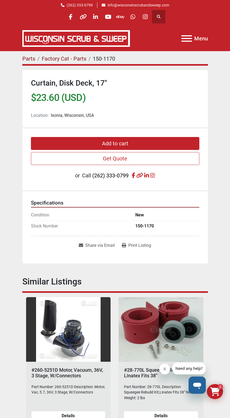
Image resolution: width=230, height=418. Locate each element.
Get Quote (115, 158)
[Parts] (28, 58)
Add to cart (115, 143)
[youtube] (108, 16)
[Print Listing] (136, 245)
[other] (80, 16)
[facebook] (67, 16)
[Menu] (186, 38)
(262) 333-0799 (80, 5)
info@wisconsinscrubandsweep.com (138, 5)
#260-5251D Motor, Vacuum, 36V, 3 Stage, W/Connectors (67, 373)
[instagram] (149, 16)
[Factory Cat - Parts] (64, 58)
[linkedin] (94, 16)
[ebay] (122, 16)
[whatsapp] (135, 16)
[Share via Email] (96, 245)
